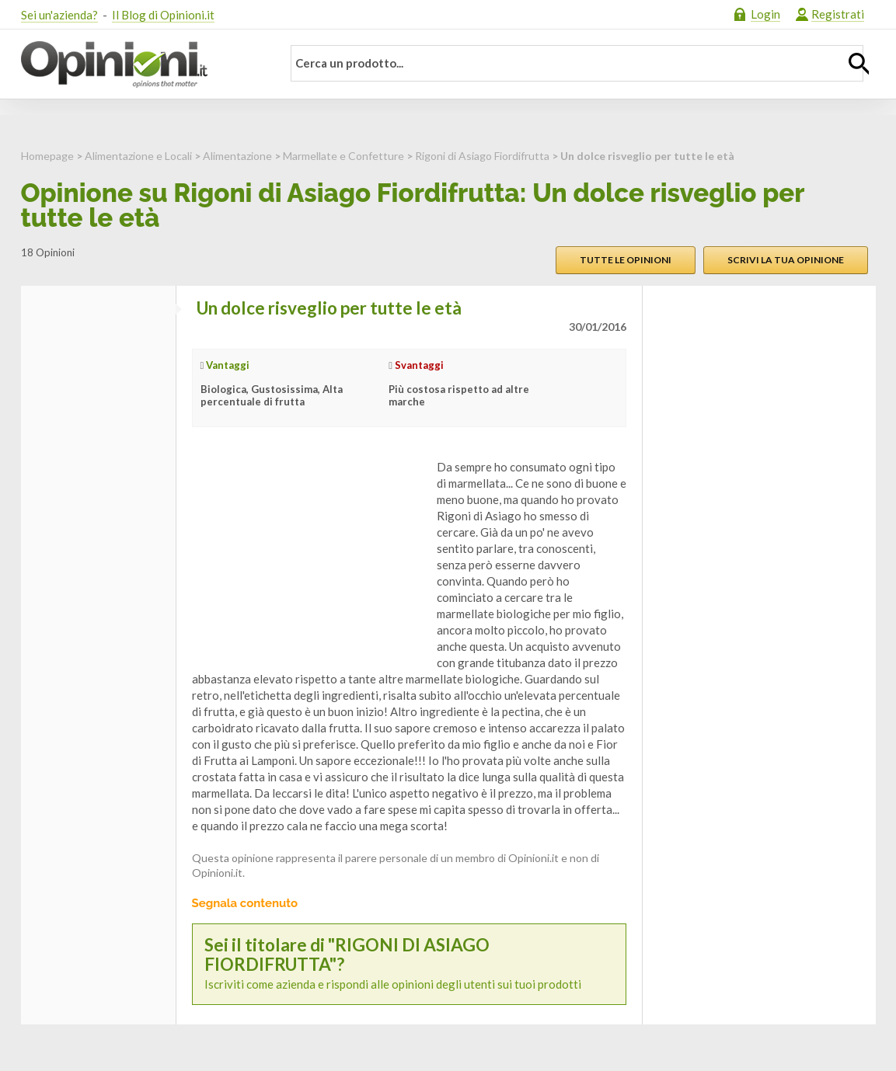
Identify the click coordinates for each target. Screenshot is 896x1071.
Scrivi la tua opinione (785, 260)
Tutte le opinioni (625, 260)
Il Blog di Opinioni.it (163, 15)
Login (765, 14)
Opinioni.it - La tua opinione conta (141, 64)
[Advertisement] (308, 556)
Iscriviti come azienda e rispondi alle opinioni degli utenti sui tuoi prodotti (409, 964)
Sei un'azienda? (59, 15)
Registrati (837, 14)
